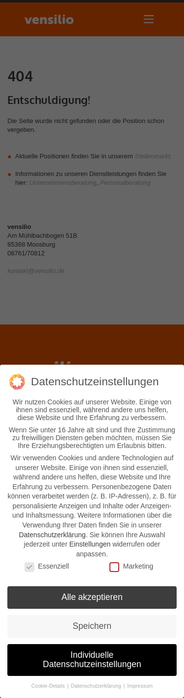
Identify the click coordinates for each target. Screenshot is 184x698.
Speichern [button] (92, 625)
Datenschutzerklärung (52, 534)
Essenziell (47, 566)
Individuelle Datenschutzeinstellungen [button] (92, 659)
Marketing (131, 566)
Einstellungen (89, 544)
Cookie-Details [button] (48, 686)
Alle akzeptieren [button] (92, 597)
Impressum (140, 686)
